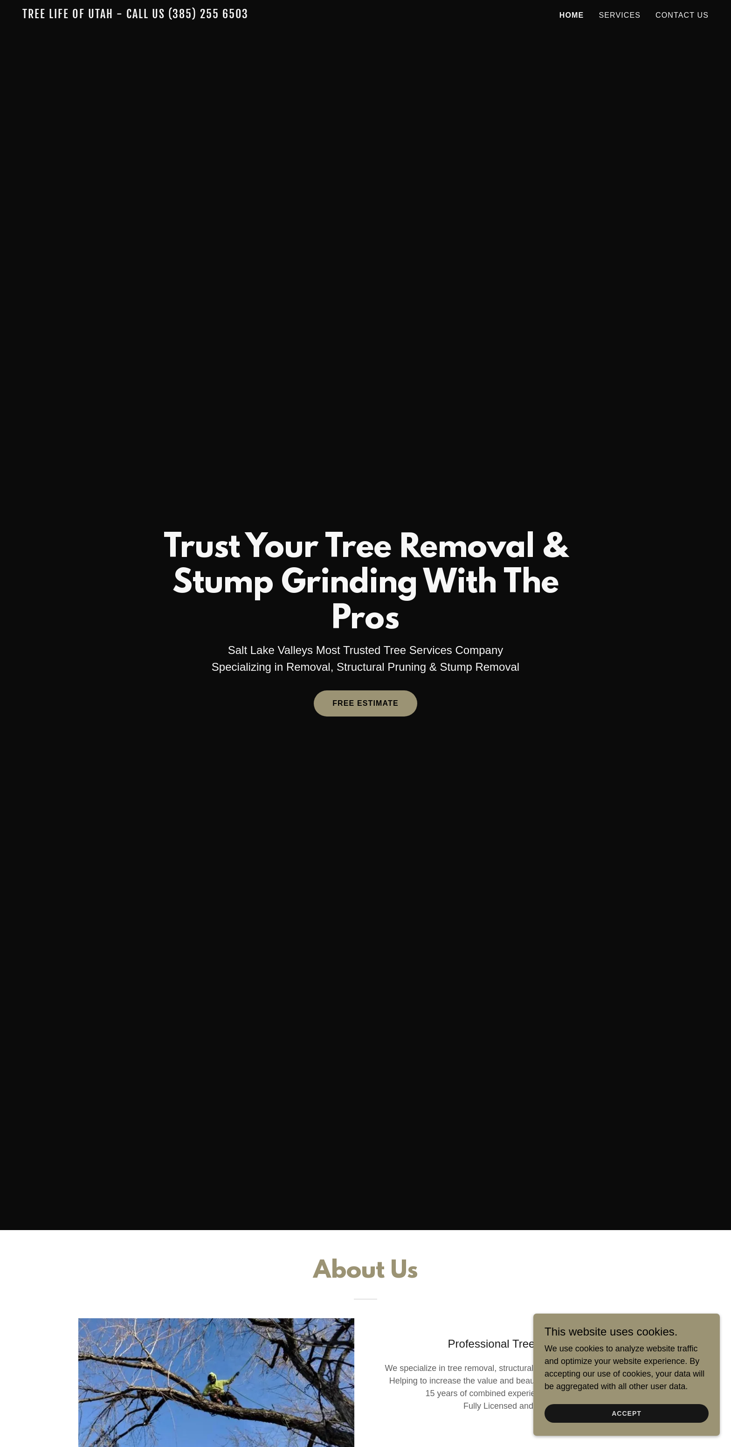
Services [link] (620, 15)
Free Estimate (365, 703)
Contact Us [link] (682, 15)
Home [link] (571, 15)
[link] (142, 15)
